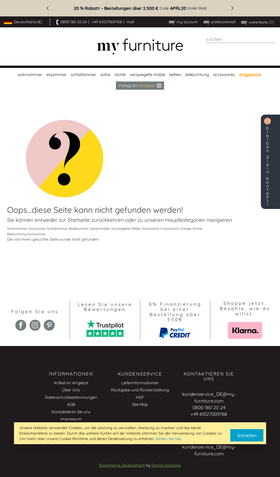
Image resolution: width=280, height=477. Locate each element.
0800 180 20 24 (73, 21)
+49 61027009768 (107, 21)
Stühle (197, 228)
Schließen (246, 435)
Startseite (79, 220)
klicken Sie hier (168, 438)
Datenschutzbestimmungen (71, 397)
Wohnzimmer (17, 228)
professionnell (223, 21)
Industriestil (150, 228)
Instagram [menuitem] (140, 85)
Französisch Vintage (176, 228)
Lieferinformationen (140, 382)
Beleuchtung (16, 234)
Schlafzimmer (57, 228)
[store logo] (140, 46)
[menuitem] (29, 75)
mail (130, 21)
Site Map (140, 404)
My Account (187, 21)
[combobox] (240, 39)
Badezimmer (79, 228)
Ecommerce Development (122, 465)
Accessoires (36, 234)
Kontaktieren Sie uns (71, 411)
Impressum (71, 418)
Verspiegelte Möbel (126, 228)
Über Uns (71, 389)
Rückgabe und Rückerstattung (140, 389)
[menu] (140, 79)
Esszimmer (37, 228)
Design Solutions (166, 465)
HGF (140, 397)
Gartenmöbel (100, 228)
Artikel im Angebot (71, 382)
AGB (71, 404)
